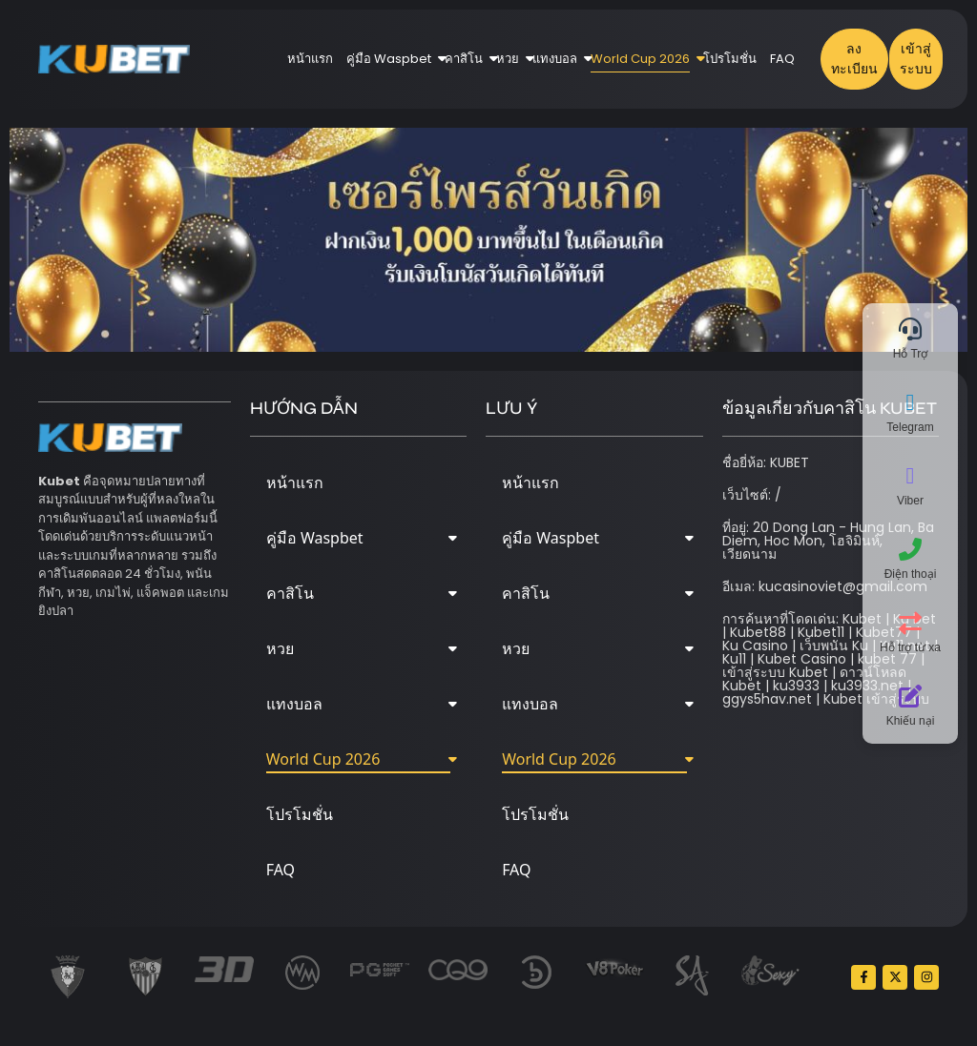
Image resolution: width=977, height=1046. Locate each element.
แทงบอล (558, 59)
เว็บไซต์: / (751, 494)
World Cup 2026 (643, 59)
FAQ (782, 59)
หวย (511, 59)
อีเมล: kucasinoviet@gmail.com (824, 586)
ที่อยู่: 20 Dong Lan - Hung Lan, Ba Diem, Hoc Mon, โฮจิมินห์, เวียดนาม (828, 541)
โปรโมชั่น (730, 59)
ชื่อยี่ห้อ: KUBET (765, 462)
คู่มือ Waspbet (392, 59)
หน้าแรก (310, 59)
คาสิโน (467, 59)
